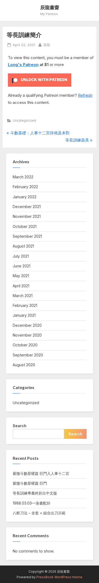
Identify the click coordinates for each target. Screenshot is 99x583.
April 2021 (21, 286)
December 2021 (27, 206)
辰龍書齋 (49, 7)
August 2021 (23, 246)
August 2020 (24, 365)
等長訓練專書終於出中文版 (35, 493)
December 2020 (27, 325)
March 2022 (23, 177)
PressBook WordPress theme (59, 577)
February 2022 (25, 186)
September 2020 (28, 355)
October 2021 (24, 226)
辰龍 (46, 44)
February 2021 (25, 305)
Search (19, 425)
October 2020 (25, 345)
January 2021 (24, 315)
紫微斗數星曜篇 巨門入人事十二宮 (41, 473)
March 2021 (22, 295)
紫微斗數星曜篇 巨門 (30, 483)
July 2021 (21, 256)
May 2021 (21, 275)
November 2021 (27, 216)
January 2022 (24, 197)
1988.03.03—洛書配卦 (31, 503)
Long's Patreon (23, 64)
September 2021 (27, 236)
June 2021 (21, 266)
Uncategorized (24, 120)
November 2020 (27, 335)
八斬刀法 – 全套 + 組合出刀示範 (39, 513)
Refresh (85, 95)
